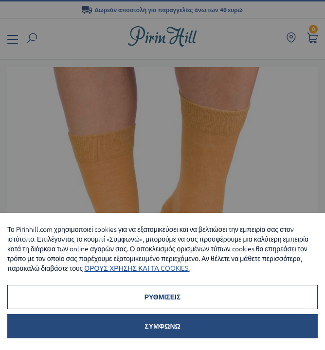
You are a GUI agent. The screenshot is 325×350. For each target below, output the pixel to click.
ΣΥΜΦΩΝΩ (162, 326)
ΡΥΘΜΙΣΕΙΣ (162, 297)
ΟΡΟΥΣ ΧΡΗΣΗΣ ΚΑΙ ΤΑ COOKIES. (136, 268)
